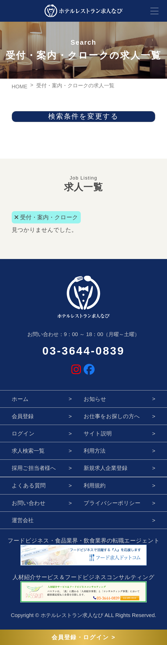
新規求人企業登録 (105, 468)
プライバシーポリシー (112, 503)
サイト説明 (98, 433)
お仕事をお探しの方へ (112, 416)
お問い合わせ (29, 503)
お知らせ (95, 399)
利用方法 (95, 451)
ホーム (20, 399)
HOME (19, 86)
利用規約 (95, 485)
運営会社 (23, 520)
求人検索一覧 (28, 451)
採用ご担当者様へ (34, 468)
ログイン (23, 433)
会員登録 (23, 416)
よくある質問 (29, 485)
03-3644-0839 (83, 351)
